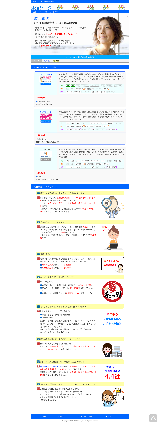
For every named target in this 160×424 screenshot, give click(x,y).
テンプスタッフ (46, 115)
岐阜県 (47, 61)
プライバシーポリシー (84, 416)
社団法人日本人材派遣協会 (51, 366)
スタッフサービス (45, 78)
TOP (44, 416)
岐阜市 (56, 61)
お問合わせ (108, 416)
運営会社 (61, 416)
